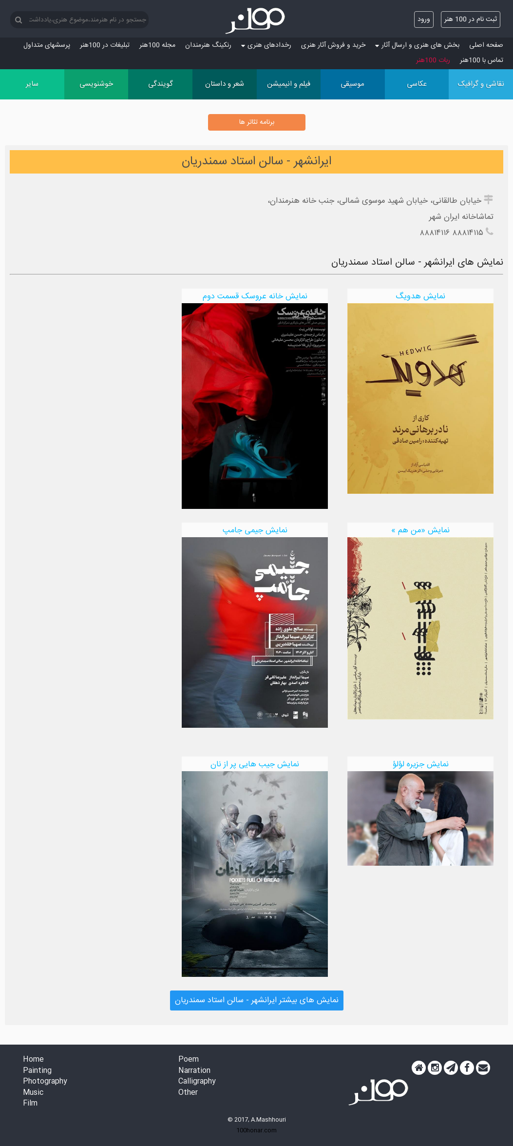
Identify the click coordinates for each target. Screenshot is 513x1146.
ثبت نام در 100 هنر (470, 19)
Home (33, 1060)
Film (30, 1103)
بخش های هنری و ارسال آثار (417, 45)
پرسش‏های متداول (46, 45)
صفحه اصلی (486, 45)
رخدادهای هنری (266, 45)
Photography (45, 1082)
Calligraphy (197, 1082)
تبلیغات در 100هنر (105, 45)
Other (188, 1093)
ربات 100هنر (433, 60)
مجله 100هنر (157, 45)
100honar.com (256, 1130)
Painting (37, 1071)
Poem (188, 1060)
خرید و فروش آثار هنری (333, 45)
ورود (424, 19)
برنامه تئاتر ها (256, 122)
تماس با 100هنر (481, 60)
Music (33, 1093)
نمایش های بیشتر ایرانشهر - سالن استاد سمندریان (257, 1000)
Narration (194, 1071)
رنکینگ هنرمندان (208, 45)
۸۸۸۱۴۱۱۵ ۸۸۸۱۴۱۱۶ (451, 233)
